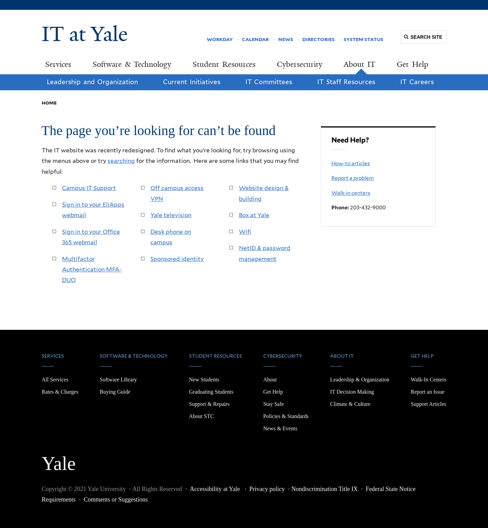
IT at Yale (85, 34)
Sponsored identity (177, 259)
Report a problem (352, 178)
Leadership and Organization (92, 82)
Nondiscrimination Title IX (324, 489)
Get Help (412, 64)
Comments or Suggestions (116, 499)
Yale (59, 460)
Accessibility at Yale (215, 489)
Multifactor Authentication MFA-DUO (92, 270)
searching (121, 160)
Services (58, 64)
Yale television (170, 215)
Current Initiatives (191, 82)
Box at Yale (254, 215)
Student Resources (224, 64)
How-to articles (350, 163)
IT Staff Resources (346, 82)
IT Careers (417, 82)
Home (49, 102)
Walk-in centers (350, 193)
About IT (360, 64)
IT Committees (268, 82)
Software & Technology (132, 64)
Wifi (245, 231)
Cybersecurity (299, 64)
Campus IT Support (89, 188)
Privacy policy (267, 489)
